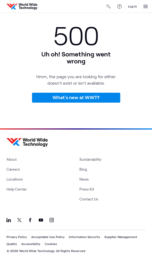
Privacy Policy (16, 237)
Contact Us (88, 199)
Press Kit (86, 189)
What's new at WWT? (76, 97)
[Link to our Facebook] (30, 220)
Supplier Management (120, 237)
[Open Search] (109, 6)
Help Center (16, 189)
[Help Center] (119, 6)
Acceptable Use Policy (48, 237)
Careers (13, 169)
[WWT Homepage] (21, 6)
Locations (14, 179)
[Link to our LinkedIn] (8, 220)
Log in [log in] (132, 6)
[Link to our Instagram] (52, 220)
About (11, 159)
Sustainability (90, 159)
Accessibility (30, 244)
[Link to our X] (19, 220)
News (84, 179)
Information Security (84, 237)
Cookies (51, 244)
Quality (11, 244)
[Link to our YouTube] (41, 220)
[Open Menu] (145, 6)
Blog (83, 169)
